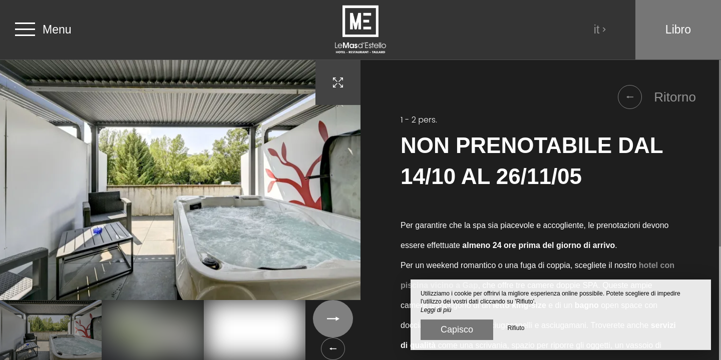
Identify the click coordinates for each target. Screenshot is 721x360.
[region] (540, 210)
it (600, 29)
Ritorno (657, 97)
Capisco (457, 329)
